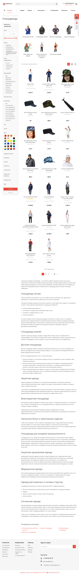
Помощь (17, 545)
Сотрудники (5, 547)
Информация (19, 542)
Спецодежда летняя (28, 37)
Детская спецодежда (55, 37)
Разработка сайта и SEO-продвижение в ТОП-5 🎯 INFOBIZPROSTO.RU (39, 572)
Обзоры (30, 552)
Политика (5, 554)
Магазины (5, 549)
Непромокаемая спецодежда (63, 529)
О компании (5, 545)
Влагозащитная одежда (28, 55)
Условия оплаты (19, 547)
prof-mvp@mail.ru (48, 561)
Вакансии (5, 556)
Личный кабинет (20, 555)
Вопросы (30, 547)
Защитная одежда (69, 37)
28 (54, 274)
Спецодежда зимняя (42, 37)
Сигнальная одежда (55, 54)
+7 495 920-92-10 (69, 3)
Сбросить (10, 192)
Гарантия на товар (18, 552)
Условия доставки (20, 549)
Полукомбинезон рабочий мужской (30, 529)
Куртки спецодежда (46, 528)
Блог (29, 545)
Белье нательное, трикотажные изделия (42, 55)
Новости (4, 552)
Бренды (30, 549)
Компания (5, 542)
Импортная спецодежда (29, 532)
